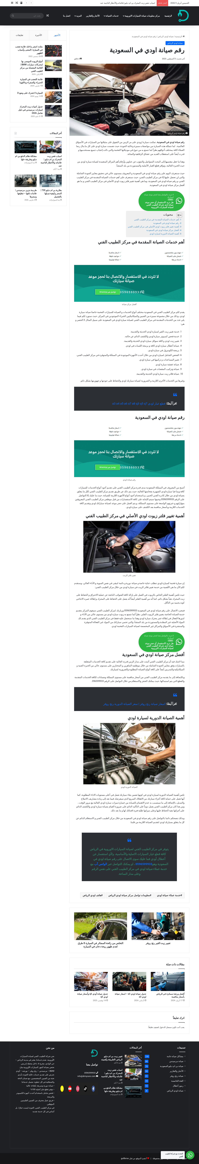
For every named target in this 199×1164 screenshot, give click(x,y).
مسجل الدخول (166, 1027)
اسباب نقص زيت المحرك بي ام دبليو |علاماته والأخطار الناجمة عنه (127, 3)
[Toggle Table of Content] (177, 215)
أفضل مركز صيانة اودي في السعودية (162, 230)
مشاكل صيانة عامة (175, 1056)
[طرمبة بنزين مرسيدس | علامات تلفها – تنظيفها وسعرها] (26, 181)
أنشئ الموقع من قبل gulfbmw (134, 1158)
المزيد (79, 16)
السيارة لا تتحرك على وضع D (30, 93)
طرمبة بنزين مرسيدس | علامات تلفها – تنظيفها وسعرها (26, 193)
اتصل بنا (66, 16)
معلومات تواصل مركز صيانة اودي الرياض (129, 895)
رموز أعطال (178, 1086)
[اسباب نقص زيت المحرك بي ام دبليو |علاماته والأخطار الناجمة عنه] (51, 147)
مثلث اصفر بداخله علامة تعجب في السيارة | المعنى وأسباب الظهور (29, 49)
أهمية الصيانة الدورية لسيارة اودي (164, 233)
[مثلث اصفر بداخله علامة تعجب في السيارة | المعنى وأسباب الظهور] (53, 51)
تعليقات (19, 35)
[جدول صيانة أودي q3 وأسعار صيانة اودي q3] (91, 981)
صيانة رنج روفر (177, 1076)
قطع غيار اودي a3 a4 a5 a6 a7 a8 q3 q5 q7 (138, 403)
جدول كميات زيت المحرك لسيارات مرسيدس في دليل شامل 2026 (30, 109)
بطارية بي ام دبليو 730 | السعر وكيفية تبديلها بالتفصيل (51, 193)
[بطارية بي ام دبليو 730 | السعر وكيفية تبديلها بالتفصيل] (51, 181)
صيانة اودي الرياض (165, 36)
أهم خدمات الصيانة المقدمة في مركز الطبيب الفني (156, 219)
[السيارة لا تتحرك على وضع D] (53, 97)
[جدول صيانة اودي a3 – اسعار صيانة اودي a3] (129, 981)
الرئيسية (168, 16)
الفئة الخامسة (177, 1081)
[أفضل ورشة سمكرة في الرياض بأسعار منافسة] (168, 981)
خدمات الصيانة (112, 16)
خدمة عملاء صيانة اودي (169, 895)
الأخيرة (38, 35)
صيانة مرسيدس (176, 1061)
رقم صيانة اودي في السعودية (166, 223)
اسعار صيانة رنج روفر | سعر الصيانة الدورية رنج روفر (134, 704)
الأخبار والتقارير (93, 16)
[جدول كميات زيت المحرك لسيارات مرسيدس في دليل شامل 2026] (53, 111)
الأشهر (57, 35)
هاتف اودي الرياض (92, 895)
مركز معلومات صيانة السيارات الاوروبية (142, 16)
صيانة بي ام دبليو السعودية (172, 1066)
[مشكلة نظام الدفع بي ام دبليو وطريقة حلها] (26, 147)
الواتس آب (100, 864)
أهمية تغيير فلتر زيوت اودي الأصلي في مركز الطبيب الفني (153, 226)
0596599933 (143, 864)
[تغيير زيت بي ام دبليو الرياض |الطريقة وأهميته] (133, 1060)
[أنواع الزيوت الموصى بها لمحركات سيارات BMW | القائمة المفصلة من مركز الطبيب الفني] (53, 65)
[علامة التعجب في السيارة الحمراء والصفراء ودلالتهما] (53, 83)
